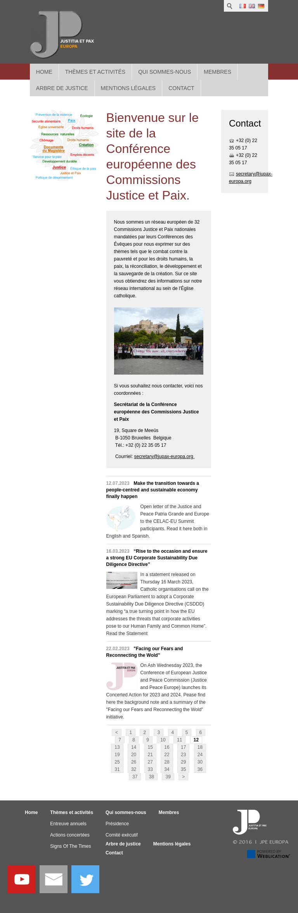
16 (166, 747)
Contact (114, 853)
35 (183, 769)
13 (117, 747)
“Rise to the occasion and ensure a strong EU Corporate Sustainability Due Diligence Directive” (157, 557)
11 (179, 740)
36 (200, 769)
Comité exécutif (122, 835)
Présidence (117, 823)
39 (167, 776)
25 (117, 762)
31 (117, 769)
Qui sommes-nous (164, 72)
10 (162, 740)
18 (200, 747)
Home (44, 72)
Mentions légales (172, 844)
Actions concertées (69, 835)
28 (166, 762)
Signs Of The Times (70, 846)
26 (133, 762)
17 (183, 747)
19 (117, 754)
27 (150, 762)
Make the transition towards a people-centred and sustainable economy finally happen (152, 490)
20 (133, 754)
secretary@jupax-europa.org (164, 456)
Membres (217, 72)
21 (150, 754)
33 (150, 769)
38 (151, 776)
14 (133, 747)
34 (166, 769)
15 (150, 747)
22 (166, 754)
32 (133, 769)
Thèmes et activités (95, 72)
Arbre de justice (123, 844)
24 (200, 754)
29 (183, 762)
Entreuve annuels (68, 823)
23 (183, 754)
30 (200, 762)
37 (134, 776)
